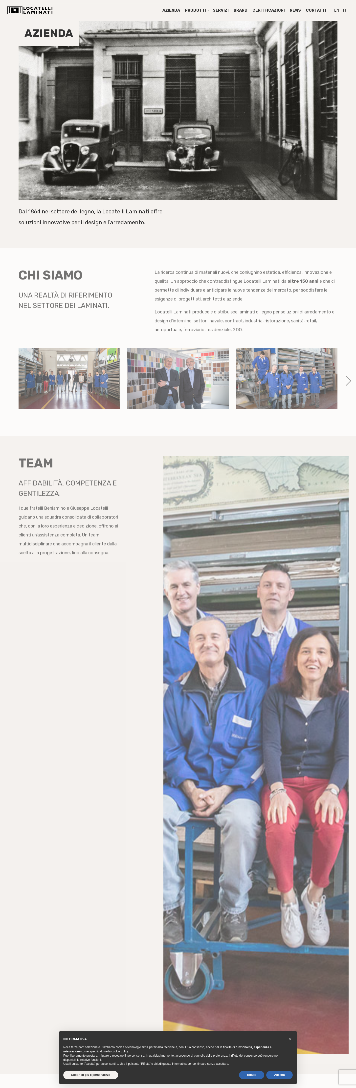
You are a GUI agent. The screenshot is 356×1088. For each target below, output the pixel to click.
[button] (290, 1039)
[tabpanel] (69, 394)
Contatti (316, 10)
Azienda (171, 10)
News (295, 10)
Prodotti (195, 10)
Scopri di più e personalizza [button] (90, 1075)
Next (346, 394)
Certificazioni (268, 10)
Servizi (221, 10)
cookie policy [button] (119, 1051)
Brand (240, 10)
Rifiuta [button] (251, 1075)
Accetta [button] (279, 1075)
